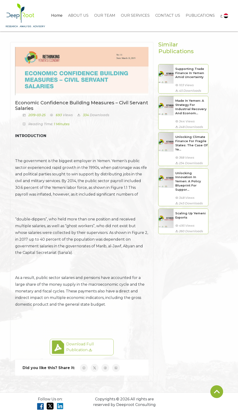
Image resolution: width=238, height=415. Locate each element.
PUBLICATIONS (200, 15)
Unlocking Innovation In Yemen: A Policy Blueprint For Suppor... (185, 181)
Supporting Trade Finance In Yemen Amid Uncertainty (186, 73)
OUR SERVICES (135, 15)
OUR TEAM (104, 15)
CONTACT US (167, 15)
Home (57, 15)
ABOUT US (78, 15)
